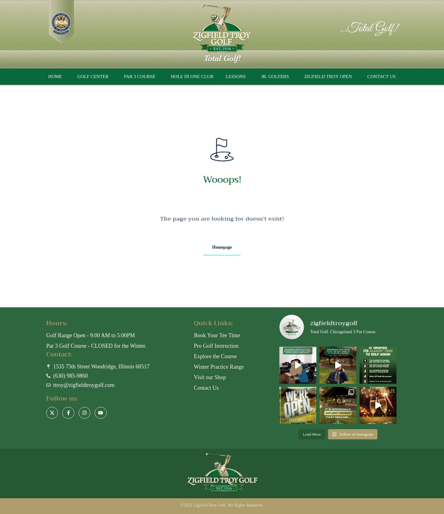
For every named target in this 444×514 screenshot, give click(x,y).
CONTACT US (381, 76)
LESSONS (236, 76)
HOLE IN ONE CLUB (192, 76)
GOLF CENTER (93, 76)
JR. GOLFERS (275, 76)
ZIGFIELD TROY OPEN (328, 76)
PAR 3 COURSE (139, 76)
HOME (55, 76)
